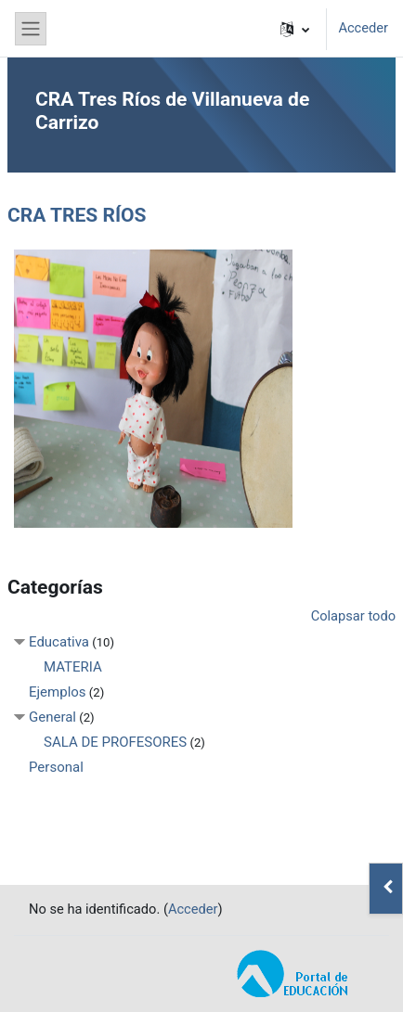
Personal (56, 767)
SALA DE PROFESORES (115, 742)
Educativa (59, 642)
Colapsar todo (353, 616)
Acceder (363, 27)
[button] (294, 29)
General (52, 717)
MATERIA (73, 667)
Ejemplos (57, 692)
